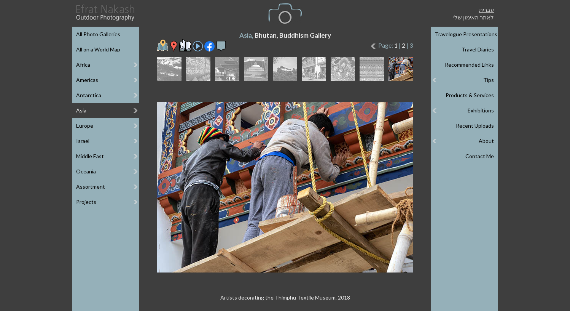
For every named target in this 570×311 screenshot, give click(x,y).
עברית (486, 9)
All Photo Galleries (98, 34)
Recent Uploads (475, 125)
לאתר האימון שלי (473, 17)
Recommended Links (469, 64)
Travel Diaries (478, 49)
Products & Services (470, 95)
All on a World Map (98, 49)
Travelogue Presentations (466, 34)
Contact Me (479, 156)
